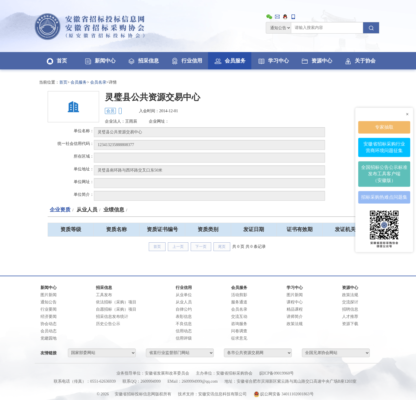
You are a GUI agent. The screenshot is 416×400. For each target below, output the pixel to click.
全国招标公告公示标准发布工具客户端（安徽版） (384, 174)
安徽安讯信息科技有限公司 (222, 394)
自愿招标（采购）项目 (116, 309)
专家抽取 (384, 127)
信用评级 (184, 338)
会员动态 (48, 331)
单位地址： (84, 169)
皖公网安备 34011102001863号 (284, 394)
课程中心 (295, 302)
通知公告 (48, 302)
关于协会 (360, 61)
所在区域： (84, 156)
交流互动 (239, 316)
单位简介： (84, 194)
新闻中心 (100, 61)
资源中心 (316, 61)
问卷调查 (239, 331)
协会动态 (48, 324)
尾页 (222, 246)
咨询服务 (239, 324)
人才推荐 (350, 316)
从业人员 (87, 210)
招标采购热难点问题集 (384, 197)
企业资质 (60, 210)
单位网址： (84, 182)
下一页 (201, 246)
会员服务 (230, 61)
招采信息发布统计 (112, 316)
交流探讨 (350, 302)
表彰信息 (184, 316)
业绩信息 (113, 210)
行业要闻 (48, 309)
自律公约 (184, 309)
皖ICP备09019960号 (276, 373)
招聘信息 (350, 309)
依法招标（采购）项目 (116, 302)
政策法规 (295, 324)
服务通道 (239, 302)
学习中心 (273, 61)
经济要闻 (48, 316)
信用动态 (184, 331)
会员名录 (98, 82)
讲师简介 (295, 316)
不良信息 (184, 324)
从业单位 (184, 295)
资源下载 (350, 324)
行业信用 (186, 61)
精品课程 (295, 309)
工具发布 (104, 295)
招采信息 (143, 61)
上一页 (178, 246)
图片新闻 (48, 295)
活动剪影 (239, 295)
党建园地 (48, 338)
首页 (56, 61)
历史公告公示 (108, 324)
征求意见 (239, 338)
